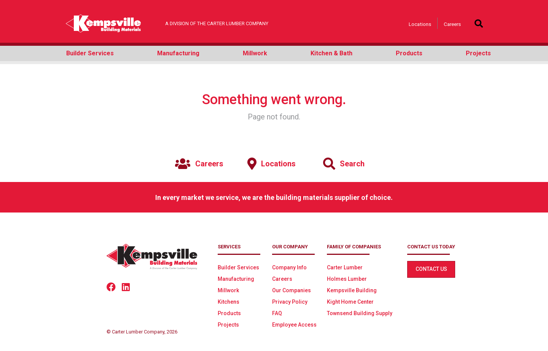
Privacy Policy (289, 302)
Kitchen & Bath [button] (331, 53)
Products (229, 313)
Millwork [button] (255, 53)
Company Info (289, 267)
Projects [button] (478, 53)
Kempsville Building (352, 290)
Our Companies (291, 290)
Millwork (228, 290)
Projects (228, 325)
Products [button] (409, 53)
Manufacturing (236, 279)
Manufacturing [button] (178, 53)
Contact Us (431, 269)
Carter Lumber (345, 267)
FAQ (277, 313)
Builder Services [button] (90, 53)
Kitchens (228, 302)
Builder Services (238, 267)
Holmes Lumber (347, 279)
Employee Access (294, 325)
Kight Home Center (350, 302)
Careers (452, 24)
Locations (420, 24)
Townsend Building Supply (359, 313)
